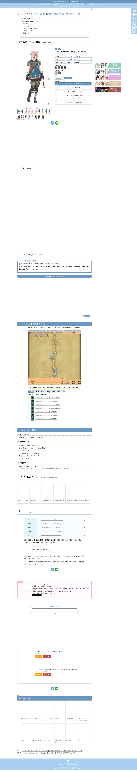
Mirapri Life (56, 1)
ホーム (34, 4)
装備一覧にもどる (54, 625)
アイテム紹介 (68, 4)
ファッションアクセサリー (42, 574)
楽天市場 (46, 675)
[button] (49, 79)
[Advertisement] (54, 146)
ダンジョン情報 (29, 31)
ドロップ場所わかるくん (31, 28)
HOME (54, 631)
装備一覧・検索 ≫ (45, 4)
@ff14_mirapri (38, 583)
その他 (91, 4)
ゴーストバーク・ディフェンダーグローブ (51, 545)
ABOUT (102, 4)
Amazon (38, 675)
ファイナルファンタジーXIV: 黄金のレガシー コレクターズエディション (57, 688)
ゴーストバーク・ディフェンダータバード (51, 542)
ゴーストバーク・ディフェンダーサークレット (52, 538)
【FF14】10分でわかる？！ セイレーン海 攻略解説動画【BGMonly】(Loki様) (43, 486)
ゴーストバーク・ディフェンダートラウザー (51, 549)
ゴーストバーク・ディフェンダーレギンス (51, 553)
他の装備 (26, 574)
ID (55, 49)
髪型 (31, 574)
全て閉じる (87, 334)
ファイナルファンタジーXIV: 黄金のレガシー (49, 670)
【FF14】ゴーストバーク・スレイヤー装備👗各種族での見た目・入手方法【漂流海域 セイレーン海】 (52, 769)
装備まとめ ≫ (57, 4)
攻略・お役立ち (80, 4)
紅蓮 (59, 49)
